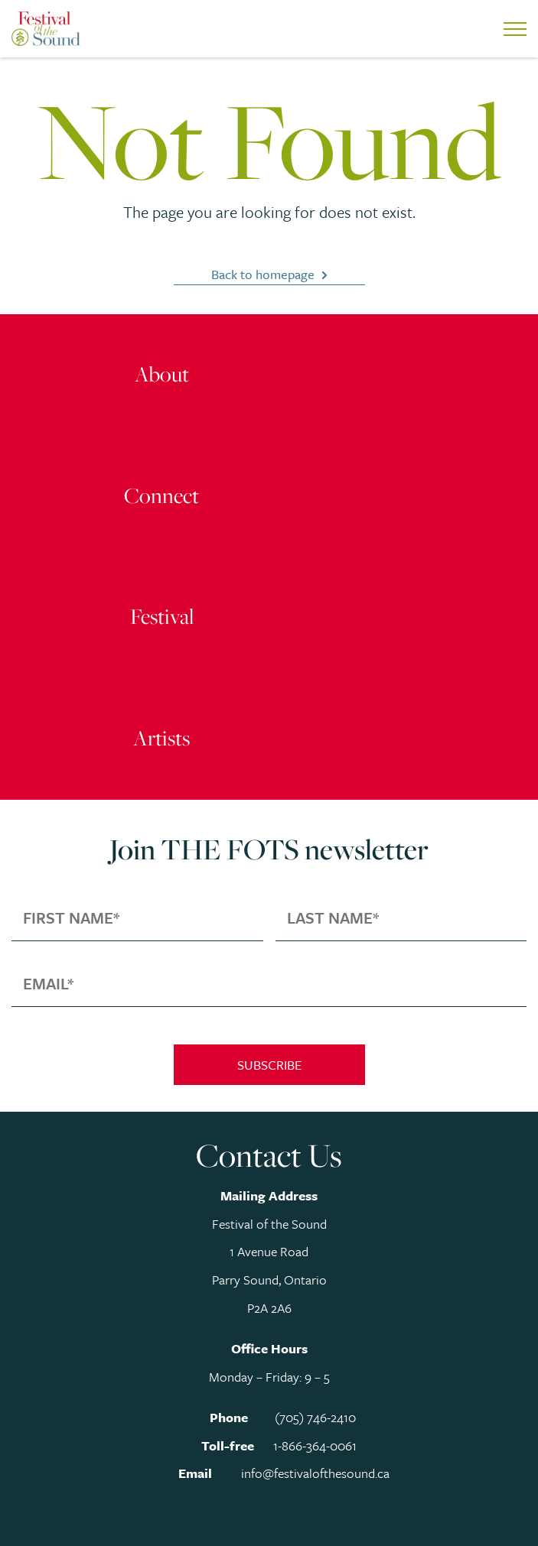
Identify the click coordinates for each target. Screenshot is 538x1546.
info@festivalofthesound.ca (315, 1473)
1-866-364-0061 (315, 1445)
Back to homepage (263, 274)
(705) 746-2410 (315, 1417)
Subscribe (269, 1064)
